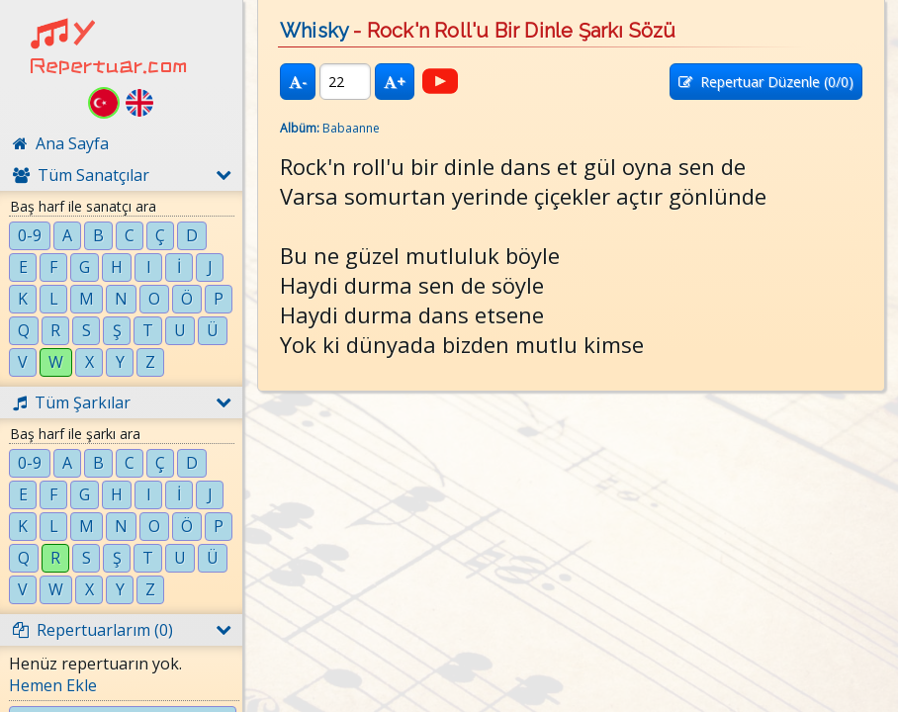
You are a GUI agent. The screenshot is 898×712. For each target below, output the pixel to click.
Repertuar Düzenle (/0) (765, 81)
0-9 (30, 235)
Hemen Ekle (53, 685)
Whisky (314, 31)
